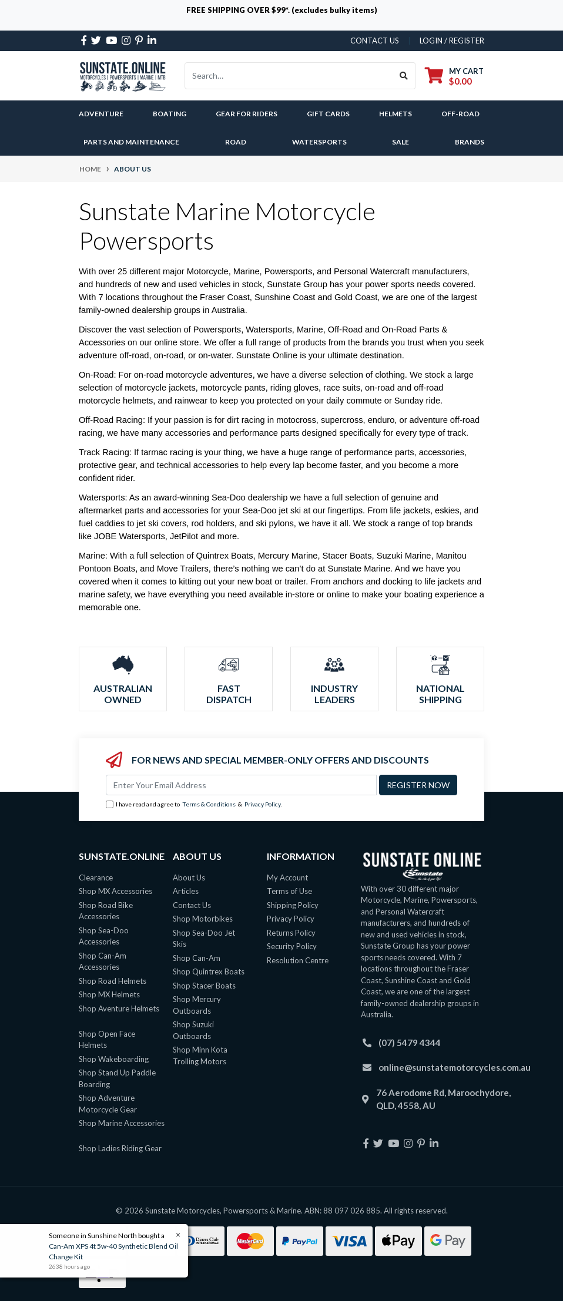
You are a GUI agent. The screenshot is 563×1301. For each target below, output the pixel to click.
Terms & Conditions (209, 804)
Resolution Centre (298, 960)
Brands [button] (469, 141)
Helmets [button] (395, 113)
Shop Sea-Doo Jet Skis (204, 938)
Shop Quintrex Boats (208, 971)
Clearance (96, 877)
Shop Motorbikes (203, 918)
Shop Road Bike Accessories (106, 911)
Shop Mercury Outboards (197, 1005)
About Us (189, 877)
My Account (287, 877)
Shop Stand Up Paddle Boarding (117, 1078)
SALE (400, 141)
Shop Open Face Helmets (107, 1039)
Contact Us (192, 905)
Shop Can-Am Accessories (102, 961)
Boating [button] (169, 113)
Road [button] (235, 141)
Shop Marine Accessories (122, 1123)
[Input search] (289, 75)
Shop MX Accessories (115, 891)
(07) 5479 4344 (409, 1042)
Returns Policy (291, 932)
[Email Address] (241, 785)
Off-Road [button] (460, 113)
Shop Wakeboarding (114, 1059)
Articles (186, 891)
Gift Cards (328, 113)
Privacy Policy (262, 804)
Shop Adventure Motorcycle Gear (108, 1103)
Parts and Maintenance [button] (131, 141)
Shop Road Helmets (112, 981)
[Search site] (404, 75)
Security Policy (292, 946)
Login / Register (452, 40)
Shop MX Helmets (109, 994)
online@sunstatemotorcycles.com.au (454, 1067)
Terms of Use (289, 891)
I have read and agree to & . (194, 804)
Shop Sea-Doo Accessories (104, 936)
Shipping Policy (293, 905)
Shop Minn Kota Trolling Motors (200, 1055)
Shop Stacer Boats (204, 985)
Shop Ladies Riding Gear (120, 1148)
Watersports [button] (319, 141)
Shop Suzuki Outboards (193, 1030)
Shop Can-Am (196, 958)
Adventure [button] (101, 113)
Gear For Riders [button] (246, 113)
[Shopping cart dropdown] (454, 76)
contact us (374, 40)
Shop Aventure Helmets (119, 1008)
